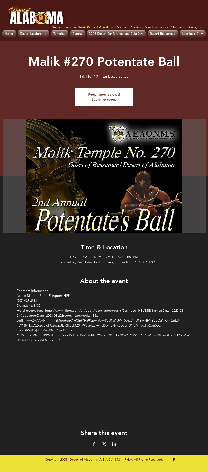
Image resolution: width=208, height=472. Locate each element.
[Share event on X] (104, 444)
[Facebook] (173, 459)
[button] (33, 34)
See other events (104, 99)
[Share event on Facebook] (94, 444)
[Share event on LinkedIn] (114, 444)
